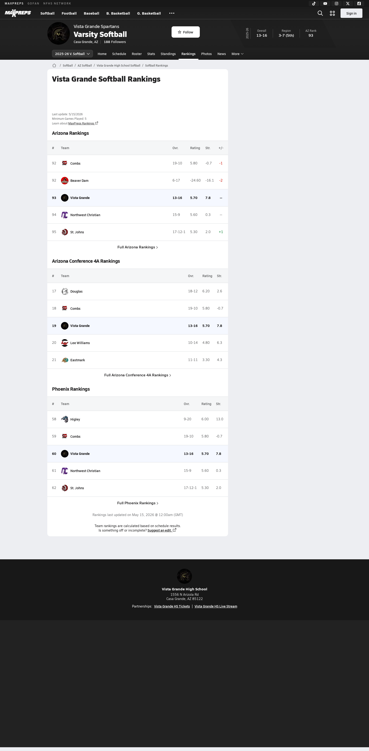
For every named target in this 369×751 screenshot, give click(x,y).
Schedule (119, 53)
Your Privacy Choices (253, 685)
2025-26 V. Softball (72, 53)
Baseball (91, 13)
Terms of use (183, 684)
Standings (168, 53)
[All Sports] (172, 13)
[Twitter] (348, 3)
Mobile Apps (105, 684)
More (237, 53)
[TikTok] (314, 3)
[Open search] (320, 13)
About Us (81, 684)
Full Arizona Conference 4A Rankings (137, 374)
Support (286, 684)
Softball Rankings (156, 65)
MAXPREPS (14, 3)
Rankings (188, 53)
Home (102, 53)
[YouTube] (325, 3)
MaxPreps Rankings (83, 123)
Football (69, 13)
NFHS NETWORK (57, 3)
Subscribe (129, 684)
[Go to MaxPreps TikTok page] (150, 666)
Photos (206, 53)
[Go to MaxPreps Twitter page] (201, 666)
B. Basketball (118, 13)
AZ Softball (85, 65)
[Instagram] (336, 3)
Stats (151, 53)
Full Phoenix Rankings (137, 502)
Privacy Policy (154, 684)
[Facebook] (359, 3)
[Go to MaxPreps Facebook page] (218, 666)
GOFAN (34, 3)
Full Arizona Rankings (137, 247)
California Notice (214, 684)
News (221, 53)
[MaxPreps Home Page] (54, 65)
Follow (185, 32)
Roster (137, 53)
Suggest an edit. (162, 530)
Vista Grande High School (184, 580)
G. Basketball (149, 13)
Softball (47, 13)
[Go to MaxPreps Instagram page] (184, 666)
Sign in (351, 13)
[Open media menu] (332, 13)
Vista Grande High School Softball (118, 65)
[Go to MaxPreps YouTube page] (167, 666)
